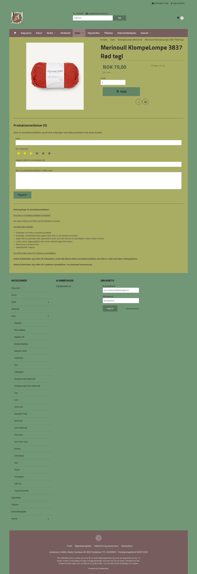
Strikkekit (65, 33)
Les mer (107, 563)
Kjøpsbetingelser (83, 546)
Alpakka (17, 323)
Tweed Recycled (21, 491)
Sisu (16, 463)
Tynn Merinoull (20, 428)
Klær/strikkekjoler (126, 33)
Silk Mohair (19, 456)
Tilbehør (108, 33)
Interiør (144, 33)
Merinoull (18, 421)
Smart (17, 470)
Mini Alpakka (19, 330)
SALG (39, 33)
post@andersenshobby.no (97, 14)
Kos (16, 393)
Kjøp (121, 91)
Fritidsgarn (19, 372)
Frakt (69, 546)
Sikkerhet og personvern (106, 546)
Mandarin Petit (20, 414)
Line (16, 400)
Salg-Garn (26, 33)
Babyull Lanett (20, 351)
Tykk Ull (17, 484)
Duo (16, 365)
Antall (103, 78)
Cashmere (18, 358)
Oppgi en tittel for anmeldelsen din (99, 163)
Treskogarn (19, 477)
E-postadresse (109, 286)
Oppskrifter (94, 33)
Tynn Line (18, 407)
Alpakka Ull (19, 337)
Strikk (50, 33)
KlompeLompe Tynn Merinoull (27, 386)
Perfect (17, 449)
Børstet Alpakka (21, 344)
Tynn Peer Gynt (21, 442)
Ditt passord (108, 296)
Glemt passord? (132, 309)
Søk (119, 18)
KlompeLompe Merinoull (24, 379)
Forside (103, 40)
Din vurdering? (22, 149)
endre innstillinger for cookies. (126, 563)
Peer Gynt (18, 435)
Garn (77, 33)
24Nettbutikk (104, 568)
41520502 (78, 14)
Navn (99, 141)
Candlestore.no (63, 286)
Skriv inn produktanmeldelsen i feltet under (99, 179)
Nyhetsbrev (127, 546)
